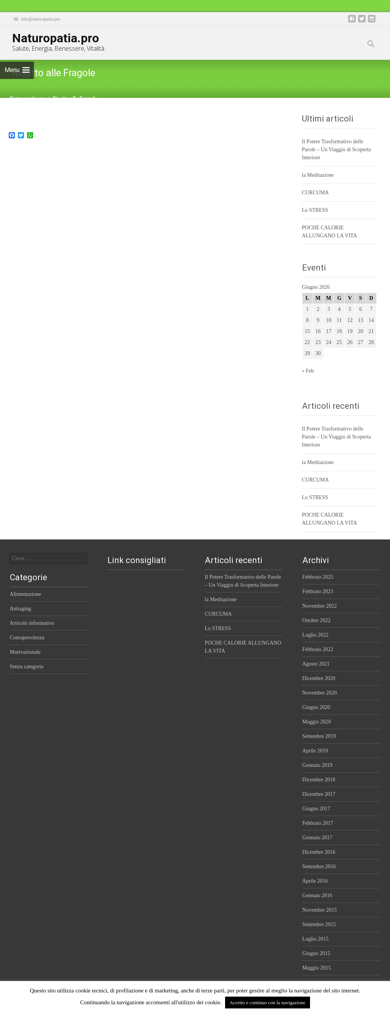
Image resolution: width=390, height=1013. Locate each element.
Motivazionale (25, 652)
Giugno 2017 (316, 808)
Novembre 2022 (319, 606)
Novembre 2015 (319, 910)
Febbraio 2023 (317, 591)
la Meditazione (318, 175)
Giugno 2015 (316, 953)
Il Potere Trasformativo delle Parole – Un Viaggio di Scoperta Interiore (336, 149)
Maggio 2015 (316, 968)
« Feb (308, 371)
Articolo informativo (32, 623)
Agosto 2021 (316, 664)
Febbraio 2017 (317, 823)
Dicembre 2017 (319, 794)
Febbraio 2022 (317, 649)
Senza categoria (26, 666)
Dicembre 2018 (319, 780)
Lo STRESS (315, 210)
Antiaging (20, 608)
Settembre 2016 (319, 866)
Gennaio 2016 (317, 895)
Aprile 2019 (315, 751)
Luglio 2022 (315, 635)
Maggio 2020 (316, 722)
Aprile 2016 (315, 881)
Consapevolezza (27, 637)
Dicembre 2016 (319, 852)
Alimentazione (25, 594)
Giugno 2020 (316, 707)
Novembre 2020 (319, 693)
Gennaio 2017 (317, 837)
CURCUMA (315, 192)
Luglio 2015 (315, 939)
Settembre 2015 (319, 924)
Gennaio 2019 (317, 765)
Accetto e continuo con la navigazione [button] (267, 1002)
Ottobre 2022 (316, 620)
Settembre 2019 (319, 736)
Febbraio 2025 (317, 577)
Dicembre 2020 (319, 678)
